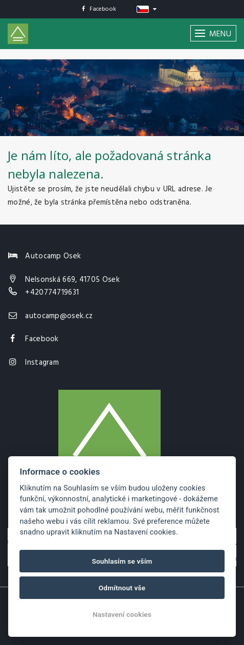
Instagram (42, 363)
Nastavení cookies (122, 614)
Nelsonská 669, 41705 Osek (72, 280)
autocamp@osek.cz (59, 316)
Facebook (99, 9)
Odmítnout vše (122, 588)
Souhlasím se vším (122, 561)
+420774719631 (52, 292)
